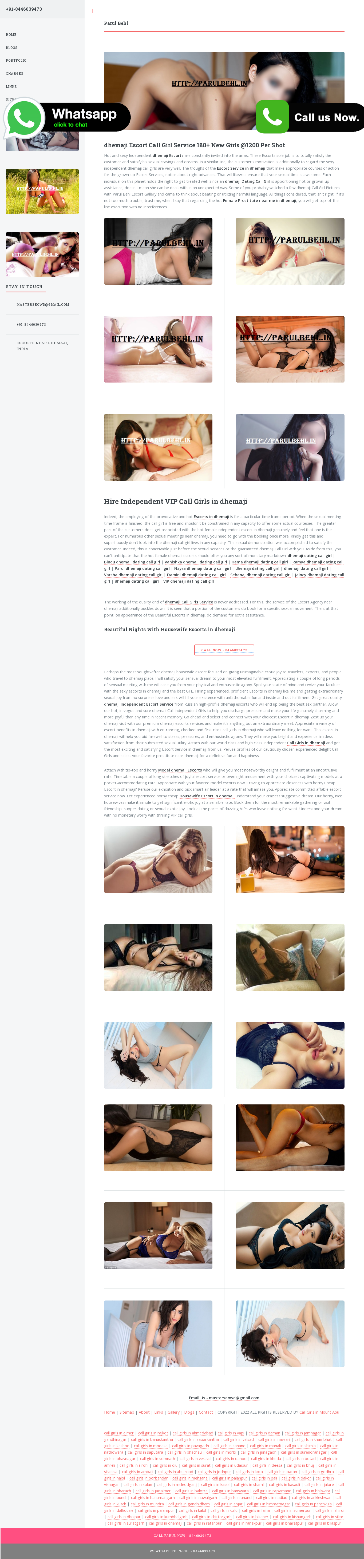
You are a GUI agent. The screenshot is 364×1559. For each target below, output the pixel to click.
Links (158, 1412)
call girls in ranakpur (244, 1523)
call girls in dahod (231, 1458)
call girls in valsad (238, 1439)
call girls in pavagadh (190, 1445)
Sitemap (127, 1412)
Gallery (174, 1412)
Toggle (93, 11)
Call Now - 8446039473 (224, 650)
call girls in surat (196, 1465)
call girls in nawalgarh (198, 1497)
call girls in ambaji (137, 1471)
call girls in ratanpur (204, 1523)
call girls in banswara (230, 1490)
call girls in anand (236, 1497)
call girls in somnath (157, 1458)
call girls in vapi (231, 1432)
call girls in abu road (175, 1471)
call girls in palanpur (229, 1478)
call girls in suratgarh (126, 1523)
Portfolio (16, 60)
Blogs (189, 1412)
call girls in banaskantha (152, 1439)
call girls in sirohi (134, 1465)
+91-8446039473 (24, 9)
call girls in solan (138, 1484)
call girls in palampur (156, 1510)
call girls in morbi (221, 1452)
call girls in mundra (147, 1503)
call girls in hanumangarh (153, 1497)
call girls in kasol (215, 1484)
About (144, 1412)
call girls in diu (165, 1465)
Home (11, 35)
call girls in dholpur (124, 1516)
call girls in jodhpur (214, 1471)
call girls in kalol (192, 1510)
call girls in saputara (145, 1452)
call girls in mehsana (190, 1478)
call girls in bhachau (185, 1452)
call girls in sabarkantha (198, 1439)
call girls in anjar (228, 1503)
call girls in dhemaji (165, 1523)
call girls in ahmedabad (193, 1432)
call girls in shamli (249, 1484)
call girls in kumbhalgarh (166, 1516)
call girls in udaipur (231, 1465)
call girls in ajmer (119, 1432)
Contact (206, 1412)
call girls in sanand (229, 1445)
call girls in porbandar (148, 1478)
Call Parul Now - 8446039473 (183, 1536)
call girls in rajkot (153, 1432)
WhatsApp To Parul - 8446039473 (182, 1551)
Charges (14, 73)
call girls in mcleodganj (177, 1484)
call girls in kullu (224, 1510)
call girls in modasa (151, 1445)
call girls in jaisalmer (153, 1490)
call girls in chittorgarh (212, 1516)
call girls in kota (249, 1471)
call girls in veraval (195, 1458)
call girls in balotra (191, 1490)
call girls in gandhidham (189, 1503)
